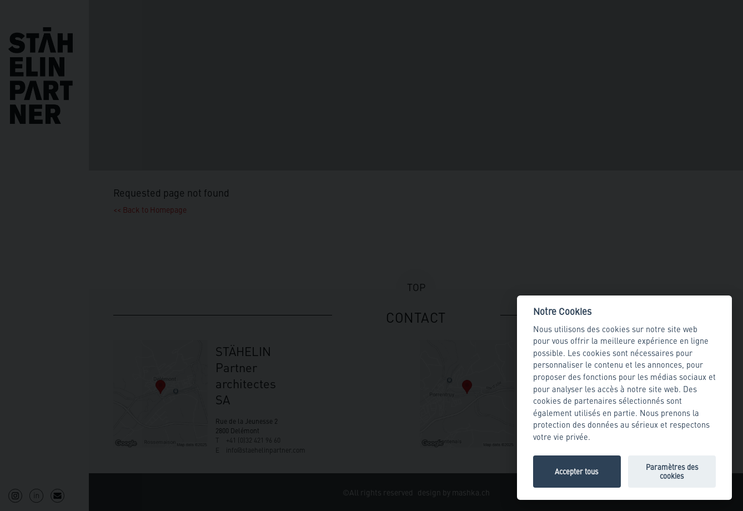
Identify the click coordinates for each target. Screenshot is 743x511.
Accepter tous (577, 471)
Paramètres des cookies (672, 471)
